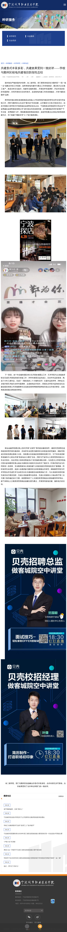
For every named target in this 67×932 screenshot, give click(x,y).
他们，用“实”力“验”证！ (11, 866)
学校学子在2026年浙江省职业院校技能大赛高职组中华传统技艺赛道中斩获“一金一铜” (32, 858)
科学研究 (17, 63)
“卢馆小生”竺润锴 (9, 842)
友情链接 (28, 910)
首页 (2, 63)
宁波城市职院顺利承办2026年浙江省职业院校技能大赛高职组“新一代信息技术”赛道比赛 (33, 833)
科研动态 (25, 63)
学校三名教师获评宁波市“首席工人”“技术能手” (19, 825)
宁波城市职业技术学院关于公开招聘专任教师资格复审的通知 (24, 817)
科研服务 (9, 63)
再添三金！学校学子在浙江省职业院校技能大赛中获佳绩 (22, 850)
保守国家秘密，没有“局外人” (13, 809)
